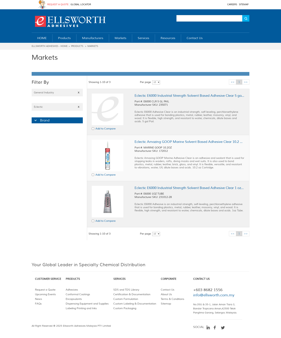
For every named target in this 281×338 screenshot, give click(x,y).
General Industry (57, 92)
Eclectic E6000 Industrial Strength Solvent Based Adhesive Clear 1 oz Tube (189, 188)
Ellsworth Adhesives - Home (50, 46)
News (38, 299)
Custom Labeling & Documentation (134, 303)
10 (154, 82)
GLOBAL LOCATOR (81, 4)
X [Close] (78, 92)
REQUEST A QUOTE (57, 4)
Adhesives (72, 289)
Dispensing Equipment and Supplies (87, 303)
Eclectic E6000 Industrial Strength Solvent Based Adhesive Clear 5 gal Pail (189, 96)
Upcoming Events (45, 294)
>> (246, 82)
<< (232, 82)
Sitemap (166, 303)
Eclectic (57, 106)
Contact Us (167, 289)
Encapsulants (74, 299)
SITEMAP (243, 4)
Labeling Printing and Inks (81, 308)
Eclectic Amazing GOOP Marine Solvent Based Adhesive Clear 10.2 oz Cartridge (189, 142)
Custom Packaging (124, 308)
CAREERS (232, 4)
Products (77, 46)
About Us (166, 294)
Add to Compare (105, 128)
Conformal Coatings (78, 294)
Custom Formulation (125, 299)
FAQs (38, 303)
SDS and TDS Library (126, 289)
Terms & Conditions (172, 299)
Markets (92, 46)
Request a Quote (45, 289)
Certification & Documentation (131, 294)
